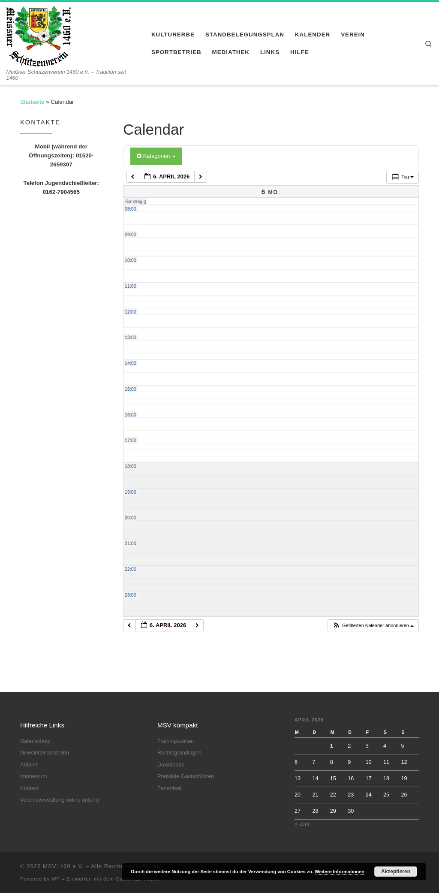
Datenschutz (35, 741)
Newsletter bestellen (44, 753)
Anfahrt (29, 765)
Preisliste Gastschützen (185, 776)
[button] (373, 625)
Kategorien (156, 156)
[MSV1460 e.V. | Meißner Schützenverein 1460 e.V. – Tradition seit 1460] (38, 35)
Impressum (33, 776)
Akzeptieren (395, 872)
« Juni (302, 824)
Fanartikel (169, 788)
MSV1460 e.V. (63, 866)
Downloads (170, 765)
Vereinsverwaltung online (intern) (59, 800)
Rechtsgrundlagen (179, 753)
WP (55, 878)
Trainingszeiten (175, 741)
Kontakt (29, 788)
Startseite (32, 102)
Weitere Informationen (339, 871)
